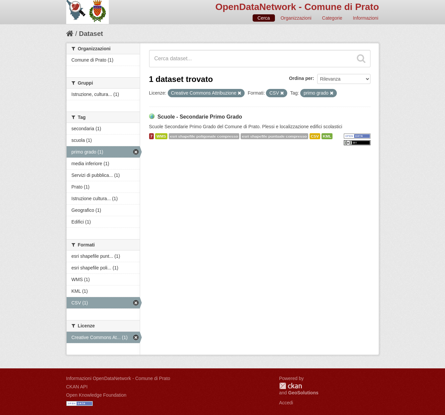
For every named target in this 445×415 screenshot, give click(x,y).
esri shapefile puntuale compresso (274, 136)
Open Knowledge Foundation (96, 395)
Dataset (91, 33)
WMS (161, 136)
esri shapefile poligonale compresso (204, 136)
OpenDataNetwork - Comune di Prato (297, 7)
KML (327, 136)
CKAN (290, 385)
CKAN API (77, 386)
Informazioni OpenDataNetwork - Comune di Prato (118, 378)
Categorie (332, 18)
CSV (315, 136)
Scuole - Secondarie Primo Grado (199, 117)
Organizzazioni (296, 18)
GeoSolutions (303, 392)
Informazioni (365, 18)
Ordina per (301, 78)
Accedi (286, 402)
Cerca (264, 18)
